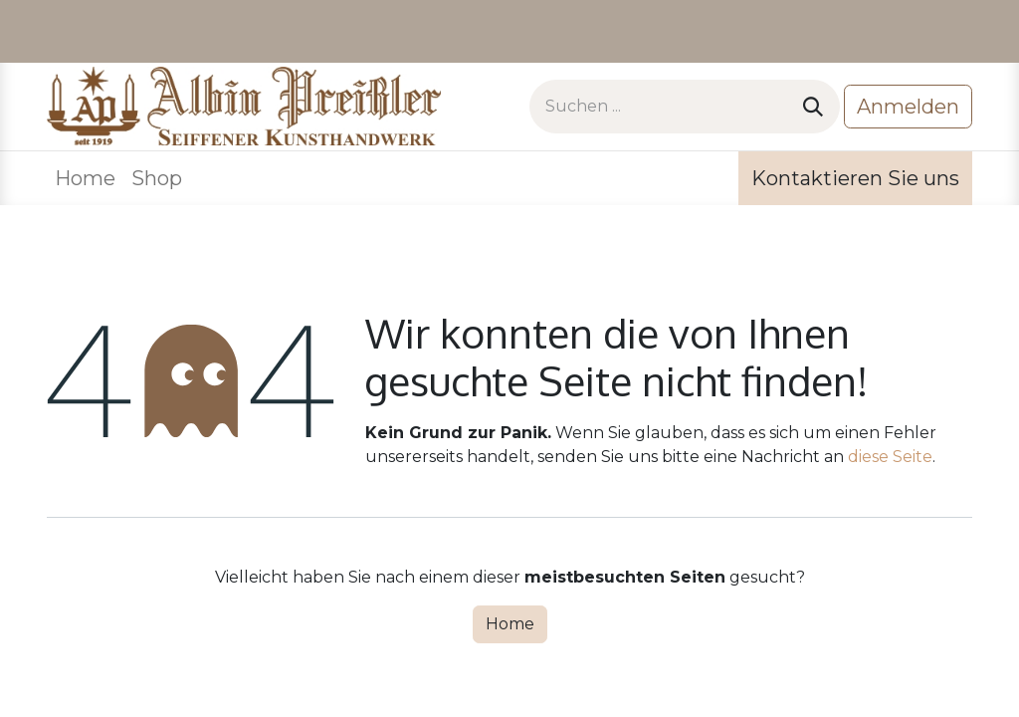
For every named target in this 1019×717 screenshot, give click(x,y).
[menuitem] (85, 178)
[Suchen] (813, 106)
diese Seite (890, 456)
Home (510, 623)
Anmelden (908, 107)
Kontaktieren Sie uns (855, 178)
